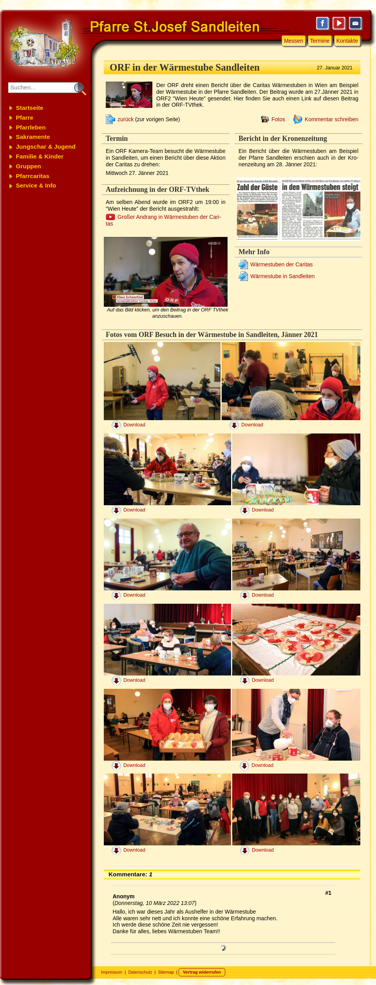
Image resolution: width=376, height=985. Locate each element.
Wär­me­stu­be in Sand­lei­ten (282, 276)
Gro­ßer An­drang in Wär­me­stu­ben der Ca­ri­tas (163, 220)
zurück (126, 119)
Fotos (278, 119)
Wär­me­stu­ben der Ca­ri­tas (281, 264)
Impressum (111, 972)
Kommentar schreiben (331, 119)
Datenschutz (140, 972)
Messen (293, 41)
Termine (320, 41)
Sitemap (166, 972)
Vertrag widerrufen (202, 972)
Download (134, 425)
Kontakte (347, 41)
